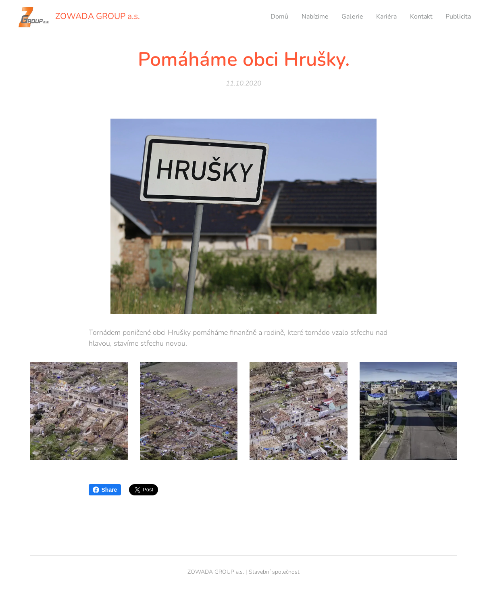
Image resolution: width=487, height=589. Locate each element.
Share (105, 490)
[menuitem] (270, 16)
